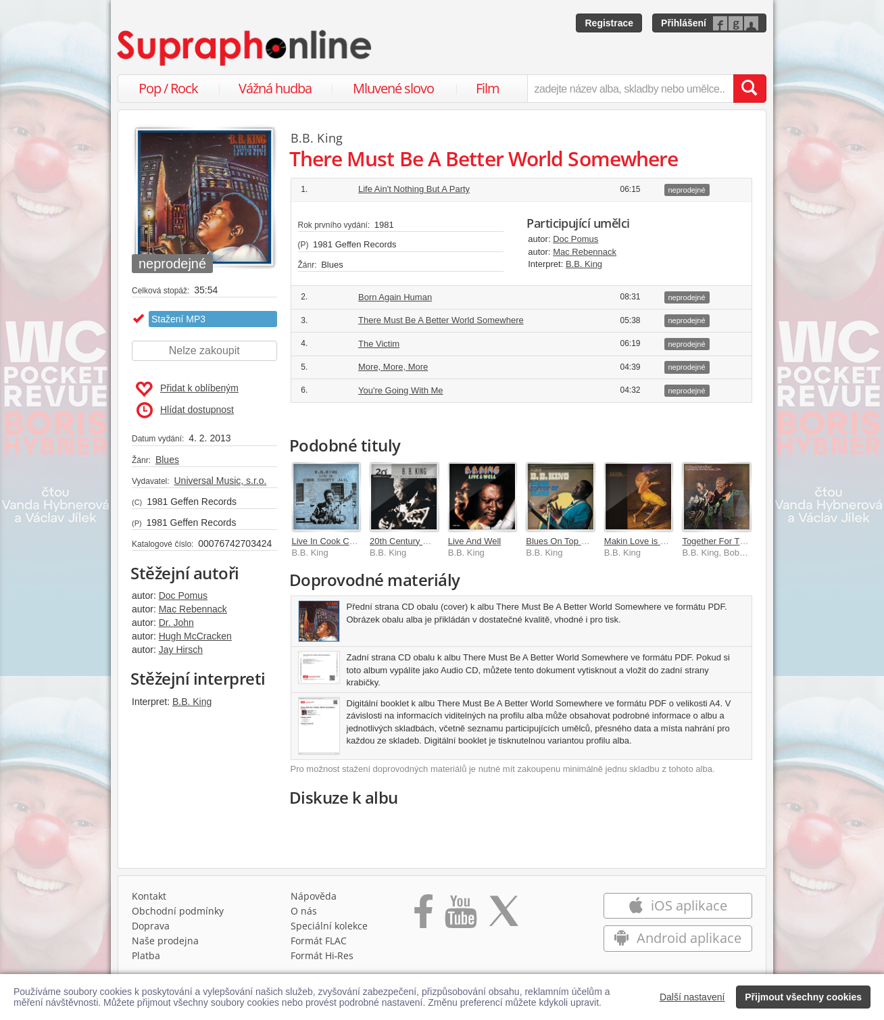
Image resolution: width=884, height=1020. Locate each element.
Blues (167, 459)
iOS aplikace (677, 905)
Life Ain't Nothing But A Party (414, 189)
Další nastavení (692, 997)
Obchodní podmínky (178, 910)
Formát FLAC (319, 940)
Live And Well (474, 541)
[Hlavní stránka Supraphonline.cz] (245, 48)
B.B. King (192, 701)
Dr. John (176, 622)
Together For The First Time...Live (748, 541)
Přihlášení (683, 23)
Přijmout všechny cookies (803, 997)
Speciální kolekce (329, 925)
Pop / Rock (168, 88)
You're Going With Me (400, 390)
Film (487, 88)
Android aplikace (677, 938)
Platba (146, 955)
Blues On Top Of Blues (570, 541)
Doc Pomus (183, 595)
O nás (304, 910)
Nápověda (314, 896)
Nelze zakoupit (204, 350)
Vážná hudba (275, 88)
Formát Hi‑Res (322, 955)
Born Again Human (395, 297)
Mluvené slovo (393, 88)
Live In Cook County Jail (339, 541)
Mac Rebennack (193, 609)
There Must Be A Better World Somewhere (441, 320)
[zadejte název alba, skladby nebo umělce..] (630, 88)
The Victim (378, 344)
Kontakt (149, 896)
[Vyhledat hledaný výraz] (749, 88)
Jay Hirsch (181, 649)
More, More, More (393, 367)
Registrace (609, 23)
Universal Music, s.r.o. (220, 480)
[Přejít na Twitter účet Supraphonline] (503, 916)
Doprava (151, 925)
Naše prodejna (165, 940)
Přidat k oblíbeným (187, 389)
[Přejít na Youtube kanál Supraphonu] (460, 916)
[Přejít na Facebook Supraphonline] (423, 916)
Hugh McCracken (195, 636)
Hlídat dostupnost (185, 410)
